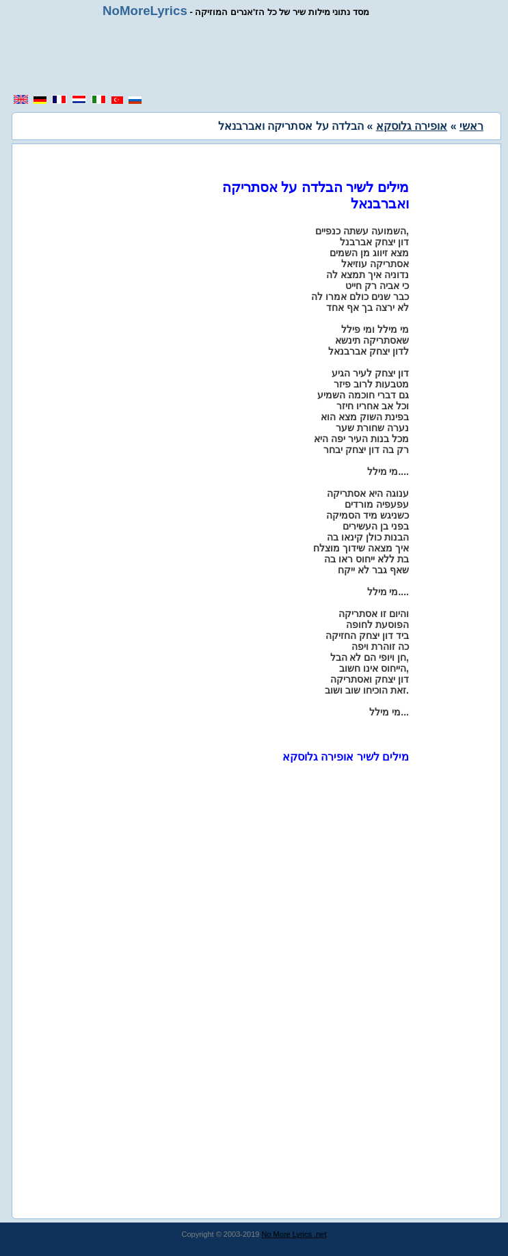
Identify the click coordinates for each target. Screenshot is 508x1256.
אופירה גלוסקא (411, 126)
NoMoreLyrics (145, 10)
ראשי (471, 126)
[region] (259, 56)
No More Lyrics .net (294, 1234)
